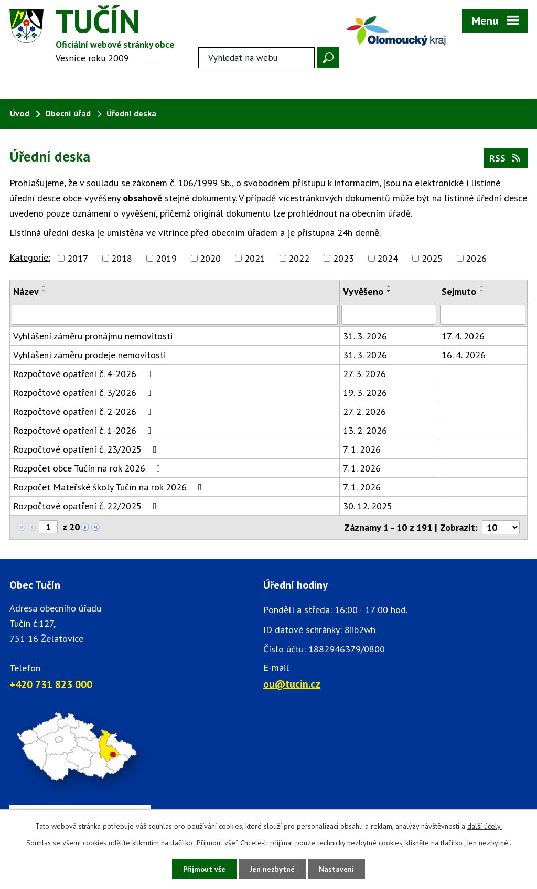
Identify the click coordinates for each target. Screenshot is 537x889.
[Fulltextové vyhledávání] (256, 57)
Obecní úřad (68, 113)
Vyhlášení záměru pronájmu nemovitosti (93, 336)
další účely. (484, 826)
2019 (166, 258)
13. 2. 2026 (365, 430)
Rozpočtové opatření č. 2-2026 (84, 411)
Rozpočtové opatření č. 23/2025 (87, 449)
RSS (505, 158)
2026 (476, 258)
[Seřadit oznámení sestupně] (44, 290)
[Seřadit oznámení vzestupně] (44, 286)
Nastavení (336, 869)
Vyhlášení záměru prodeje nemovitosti (89, 355)
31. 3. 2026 (365, 336)
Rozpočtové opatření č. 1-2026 (84, 430)
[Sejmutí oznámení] (482, 315)
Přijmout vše (204, 869)
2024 (387, 258)
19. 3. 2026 (365, 393)
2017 (77, 258)
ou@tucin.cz (291, 683)
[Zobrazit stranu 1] (48, 526)
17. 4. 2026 (463, 336)
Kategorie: (29, 257)
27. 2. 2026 (364, 411)
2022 (298, 258)
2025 (432, 258)
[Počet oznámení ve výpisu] (501, 527)
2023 (343, 258)
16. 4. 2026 (464, 355)
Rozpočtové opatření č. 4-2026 (84, 374)
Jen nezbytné (272, 869)
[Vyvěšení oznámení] (388, 315)
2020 (210, 258)
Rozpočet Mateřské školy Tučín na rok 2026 (109, 487)
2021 (254, 258)
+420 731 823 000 (50, 684)
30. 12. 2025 (367, 506)
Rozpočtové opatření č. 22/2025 (87, 506)
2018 (121, 258)
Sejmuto (459, 291)
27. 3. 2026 (364, 374)
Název (26, 291)
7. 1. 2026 (362, 449)
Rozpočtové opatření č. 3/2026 (84, 393)
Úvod (19, 113)
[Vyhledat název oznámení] (175, 315)
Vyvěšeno (363, 291)
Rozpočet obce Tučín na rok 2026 (89, 468)
